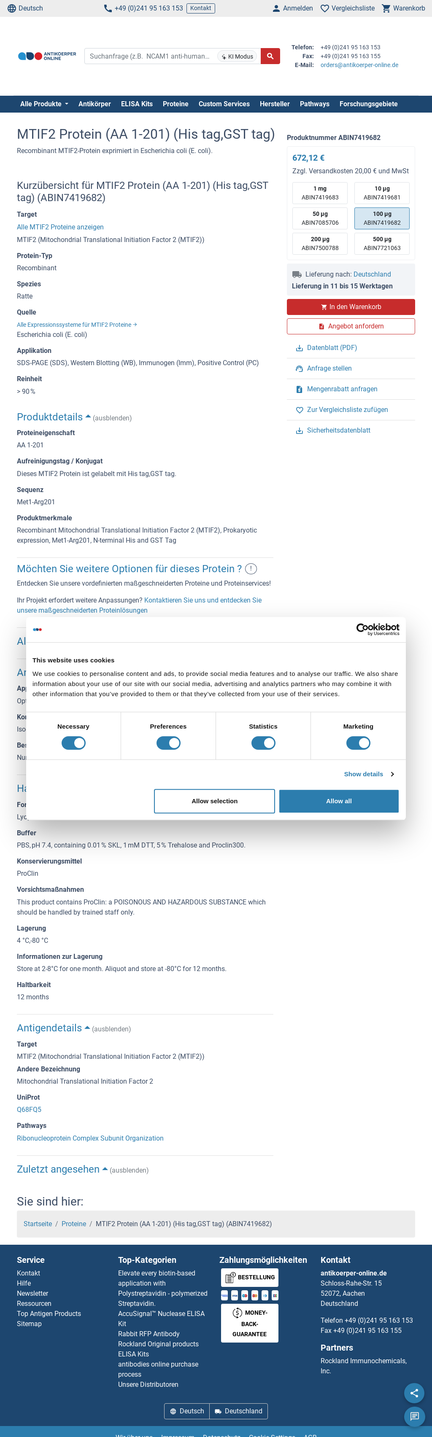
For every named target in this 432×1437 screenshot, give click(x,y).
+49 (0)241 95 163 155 (367, 1331)
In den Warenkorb (351, 307)
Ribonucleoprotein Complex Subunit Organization (90, 1138)
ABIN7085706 (320, 218)
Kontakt (200, 8)
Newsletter (32, 1293)
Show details (363, 774)
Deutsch (25, 8)
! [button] (251, 569)
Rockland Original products (158, 1344)
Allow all (339, 801)
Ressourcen (34, 1304)
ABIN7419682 (382, 218)
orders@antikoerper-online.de (359, 65)
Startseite (38, 1224)
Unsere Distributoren (148, 1384)
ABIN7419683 (320, 192)
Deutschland (372, 274)
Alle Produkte (41, 104)
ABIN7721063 (382, 243)
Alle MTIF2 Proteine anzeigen (60, 227)
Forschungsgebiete (369, 104)
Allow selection (215, 801)
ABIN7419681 (382, 192)
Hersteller (275, 104)
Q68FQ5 (29, 1110)
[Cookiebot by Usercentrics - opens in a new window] (363, 629)
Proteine (176, 104)
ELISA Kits (137, 104)
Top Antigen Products (49, 1314)
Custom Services (224, 104)
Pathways (314, 104)
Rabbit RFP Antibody (149, 1334)
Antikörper (94, 104)
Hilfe (24, 1283)
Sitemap (29, 1324)
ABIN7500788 (320, 243)
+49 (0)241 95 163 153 (143, 8)
